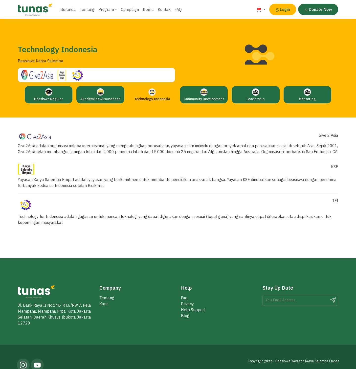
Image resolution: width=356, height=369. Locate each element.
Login (282, 9)
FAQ (178, 9)
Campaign (130, 9)
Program (106, 9)
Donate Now (318, 9)
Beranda (68, 9)
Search (333, 300)
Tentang (87, 9)
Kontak (164, 9)
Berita (148, 9)
